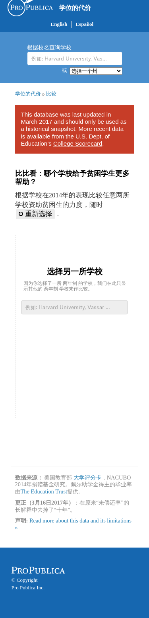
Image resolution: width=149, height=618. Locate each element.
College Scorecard (77, 143)
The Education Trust (44, 491)
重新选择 (35, 214)
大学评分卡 (87, 477)
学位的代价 (75, 7)
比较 (51, 94)
